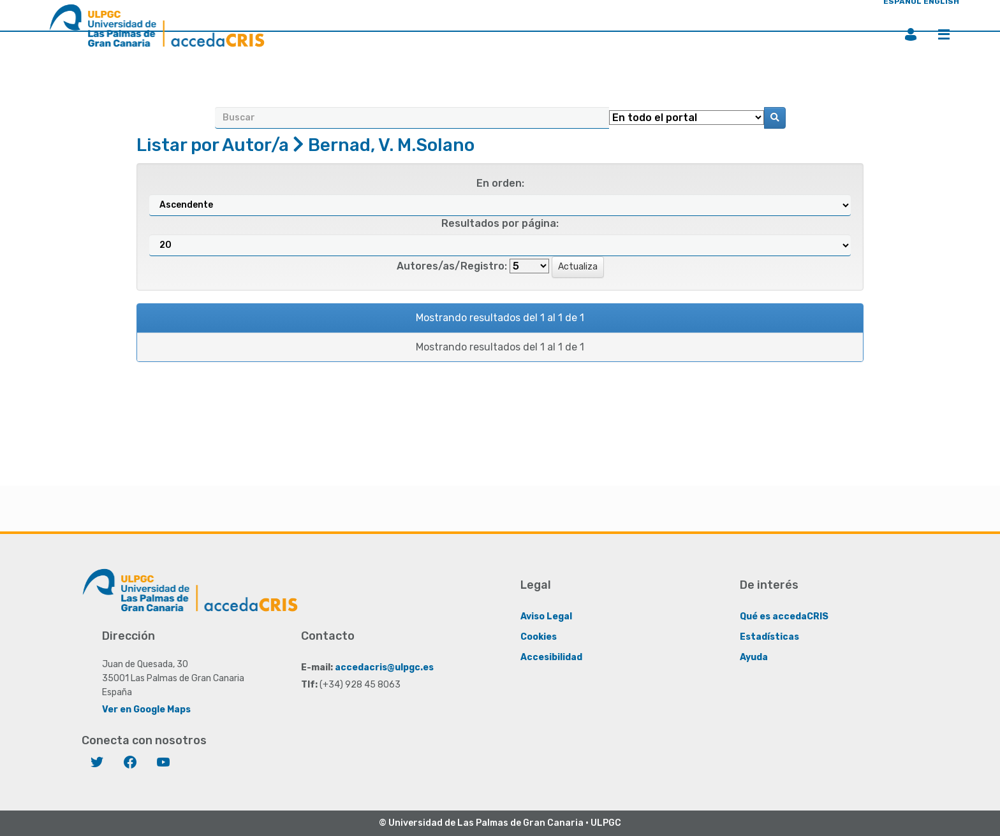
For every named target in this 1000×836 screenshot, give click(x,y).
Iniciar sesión (910, 34)
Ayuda (754, 657)
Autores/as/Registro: (452, 266)
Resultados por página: (500, 223)
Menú (944, 34)
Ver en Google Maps (146, 709)
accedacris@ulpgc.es (384, 667)
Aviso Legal (546, 616)
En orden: (500, 183)
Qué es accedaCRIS (784, 616)
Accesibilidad (551, 657)
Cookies (538, 636)
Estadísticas (769, 636)
